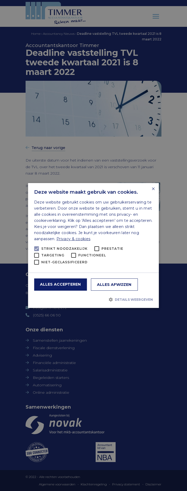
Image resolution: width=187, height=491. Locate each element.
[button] (93, 299)
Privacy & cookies (73, 238)
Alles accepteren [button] (60, 284)
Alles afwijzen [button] (114, 284)
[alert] (93, 245)
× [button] (153, 189)
